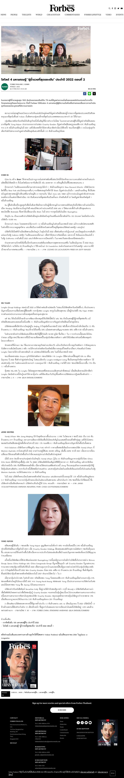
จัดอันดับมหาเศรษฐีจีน (30, 692)
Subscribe (62, 710)
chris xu (14, 692)
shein (20, 692)
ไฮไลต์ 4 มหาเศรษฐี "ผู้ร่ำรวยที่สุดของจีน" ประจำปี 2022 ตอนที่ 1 (28, 626)
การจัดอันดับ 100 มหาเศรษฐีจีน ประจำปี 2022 (21, 623)
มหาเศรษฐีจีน (43, 692)
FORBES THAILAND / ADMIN (19, 84)
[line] (89, 94)
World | (13, 86)
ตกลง (112, 773)
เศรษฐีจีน (51, 692)
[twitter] (94, 94)
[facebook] (84, 94)
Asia (18, 86)
